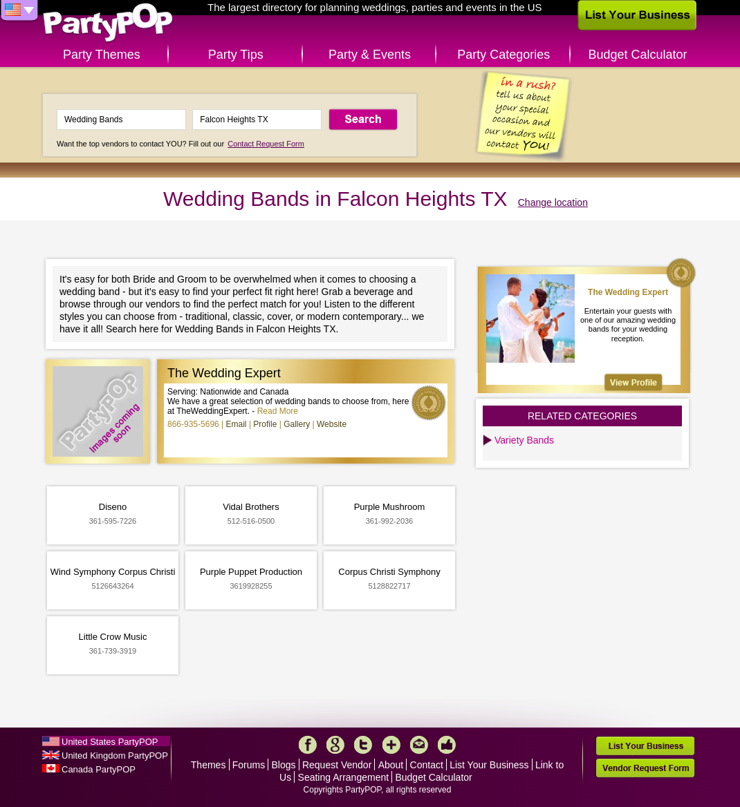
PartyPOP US (108, 23)
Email (236, 424)
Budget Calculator (638, 54)
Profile (265, 424)
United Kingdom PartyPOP (115, 755)
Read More (277, 411)
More (391, 745)
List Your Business (489, 764)
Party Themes (101, 54)
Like (447, 745)
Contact (426, 764)
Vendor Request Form (645, 768)
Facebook (308, 745)
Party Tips (235, 54)
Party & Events (370, 54)
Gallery (297, 424)
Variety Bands (524, 440)
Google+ (335, 745)
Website (331, 424)
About (391, 764)
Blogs (284, 764)
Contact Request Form (266, 144)
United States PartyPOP (110, 742)
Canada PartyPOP (99, 769)
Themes (208, 764)
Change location (553, 202)
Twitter (363, 745)
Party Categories (503, 54)
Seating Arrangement (343, 777)
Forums (248, 764)
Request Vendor (336, 764)
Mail (419, 745)
